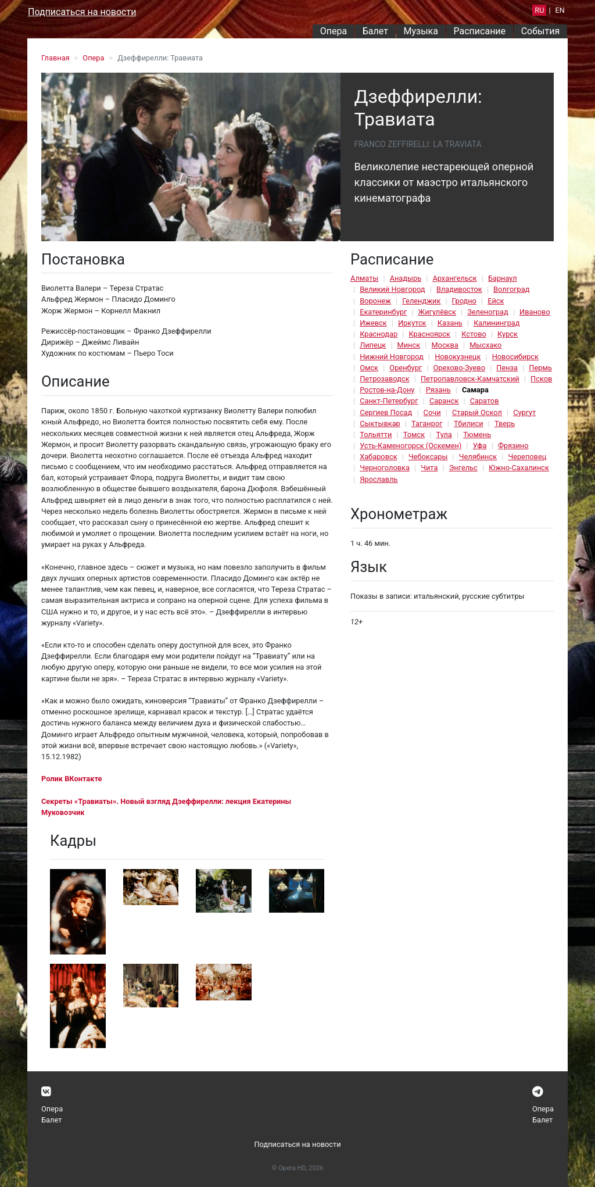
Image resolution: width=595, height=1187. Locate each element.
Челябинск (478, 456)
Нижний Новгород (392, 356)
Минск (409, 345)
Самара (475, 389)
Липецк (373, 345)
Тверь (504, 423)
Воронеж (375, 300)
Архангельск (454, 278)
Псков (541, 378)
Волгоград (511, 289)
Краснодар (378, 334)
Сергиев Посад (386, 412)
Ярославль (378, 479)
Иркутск (412, 323)
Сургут (524, 412)
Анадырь (405, 278)
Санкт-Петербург (389, 400)
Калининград (496, 323)
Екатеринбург (383, 312)
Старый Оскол (477, 412)
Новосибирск (515, 356)
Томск (414, 434)
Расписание (480, 31)
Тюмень (477, 434)
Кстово (473, 334)
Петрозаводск (384, 378)
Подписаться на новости (82, 11)
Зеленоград (487, 312)
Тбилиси (468, 423)
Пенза (507, 367)
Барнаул (502, 278)
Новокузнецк (458, 356)
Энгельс (463, 467)
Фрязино (513, 445)
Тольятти (376, 434)
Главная (55, 57)
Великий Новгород (392, 289)
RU (539, 10)
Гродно (464, 300)
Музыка (420, 31)
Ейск (496, 300)
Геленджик (421, 300)
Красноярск (429, 334)
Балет (375, 31)
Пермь (540, 367)
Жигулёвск (437, 312)
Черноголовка (385, 467)
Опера (333, 31)
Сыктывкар (380, 423)
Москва (444, 345)
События (540, 31)
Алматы (364, 278)
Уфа (480, 445)
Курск (507, 334)
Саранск (443, 400)
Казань (450, 323)
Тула (443, 434)
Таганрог (426, 423)
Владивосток (459, 289)
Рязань (438, 389)
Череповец (527, 456)
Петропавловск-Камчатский (470, 378)
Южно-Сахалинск (519, 467)
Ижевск (373, 323)
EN (560, 10)
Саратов (484, 400)
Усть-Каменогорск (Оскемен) (410, 445)
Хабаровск (378, 456)
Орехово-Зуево (459, 367)
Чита (429, 467)
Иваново (534, 312)
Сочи (432, 412)
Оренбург (405, 367)
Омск (369, 367)
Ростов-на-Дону (387, 389)
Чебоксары (428, 456)
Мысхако (485, 345)
